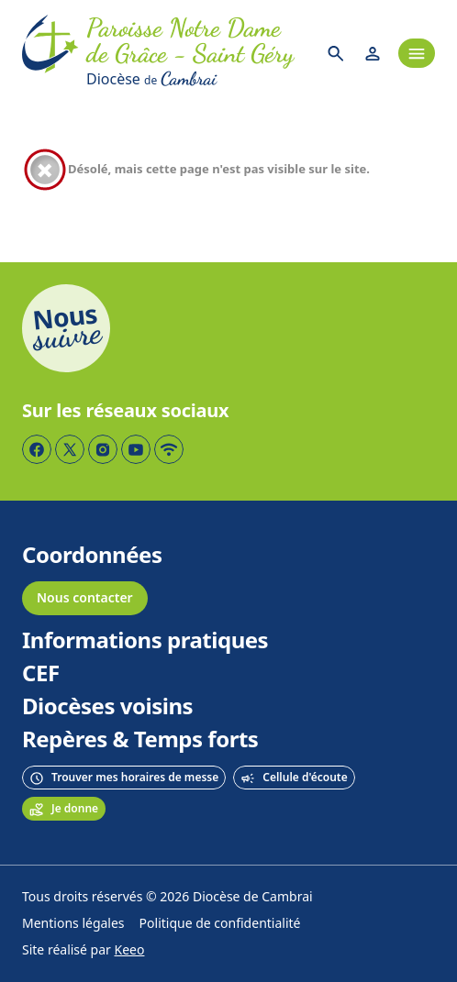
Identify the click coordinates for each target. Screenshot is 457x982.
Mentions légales (73, 924)
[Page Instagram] (102, 449)
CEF (41, 674)
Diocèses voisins (107, 707)
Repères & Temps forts (140, 740)
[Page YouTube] (135, 449)
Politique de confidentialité (220, 924)
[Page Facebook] (36, 449)
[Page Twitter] (69, 449)
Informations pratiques (145, 641)
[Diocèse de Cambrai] (198, 79)
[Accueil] (50, 53)
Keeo (130, 950)
